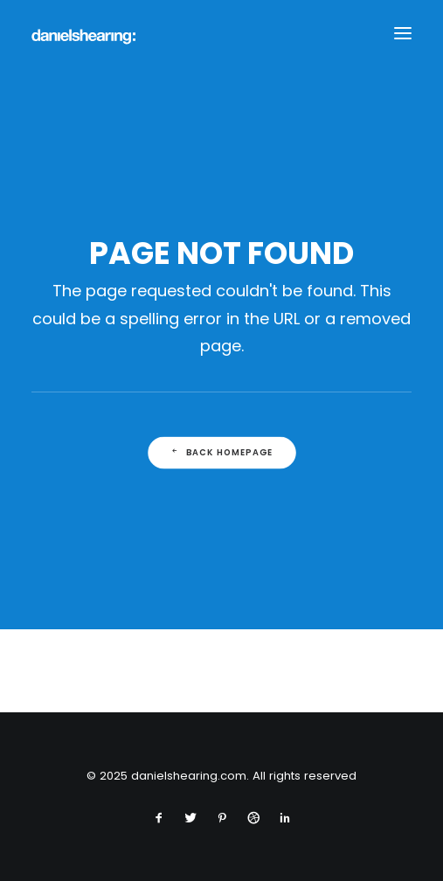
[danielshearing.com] (83, 33)
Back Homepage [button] (221, 453)
